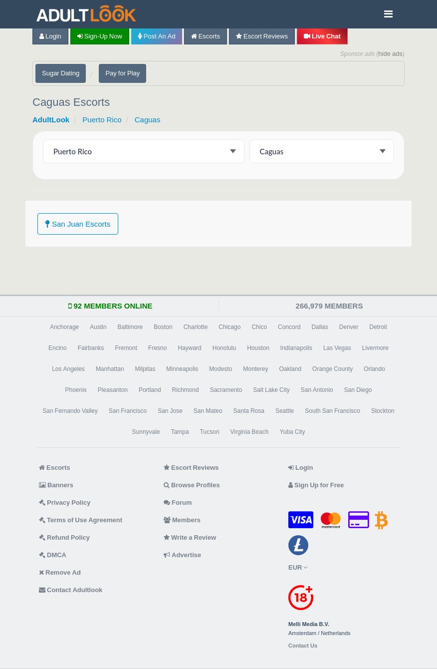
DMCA (52, 555)
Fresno (157, 348)
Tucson (209, 432)
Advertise (182, 555)
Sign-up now (99, 36)
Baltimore (130, 327)
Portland (150, 390)
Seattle (284, 411)
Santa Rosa (248, 411)
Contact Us (302, 646)
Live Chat (322, 36)
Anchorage (64, 327)
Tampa (180, 432)
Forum (178, 502)
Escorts (205, 36)
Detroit (378, 327)
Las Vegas (337, 348)
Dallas (319, 327)
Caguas (148, 119)
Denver (349, 327)
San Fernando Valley (70, 411)
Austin (98, 327)
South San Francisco (332, 411)
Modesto (220, 369)
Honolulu (224, 348)
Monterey (255, 369)
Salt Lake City (271, 390)
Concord (289, 327)
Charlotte (196, 327)
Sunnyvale (146, 432)
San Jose (170, 411)
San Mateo (208, 411)
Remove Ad (60, 572)
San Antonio (317, 390)
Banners (56, 485)
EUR (297, 567)
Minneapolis (182, 369)
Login (50, 36)
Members (182, 520)
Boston (163, 327)
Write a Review (190, 537)
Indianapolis (296, 348)
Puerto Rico (101, 119)
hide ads (390, 53)
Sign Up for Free (316, 485)
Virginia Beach (249, 432)
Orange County (332, 369)
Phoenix (75, 390)
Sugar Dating (60, 73)
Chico (259, 327)
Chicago (229, 327)
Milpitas (145, 369)
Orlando (374, 369)
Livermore (375, 348)
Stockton (383, 411)
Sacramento (226, 390)
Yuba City (292, 432)
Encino (57, 348)
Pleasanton (113, 390)
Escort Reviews (262, 36)
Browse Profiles (192, 485)
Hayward (189, 348)
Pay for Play (122, 73)
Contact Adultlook (70, 590)
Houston (258, 348)
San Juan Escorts (77, 224)
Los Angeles (68, 369)
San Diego (358, 390)
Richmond (185, 390)
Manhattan (110, 369)
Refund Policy (64, 537)
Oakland (290, 369)
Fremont (126, 348)
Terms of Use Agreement (80, 520)
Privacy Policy (65, 502)
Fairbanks (91, 348)
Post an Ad (157, 36)
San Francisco (128, 411)
